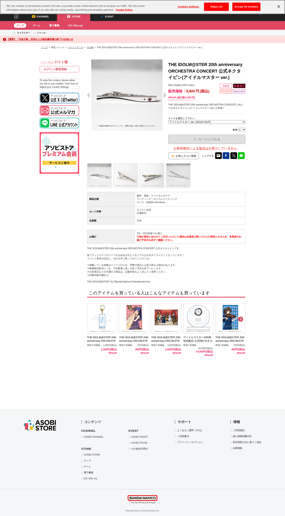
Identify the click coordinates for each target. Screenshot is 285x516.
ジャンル (41, 33)
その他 (90, 47)
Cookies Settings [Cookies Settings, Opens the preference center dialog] (188, 6)
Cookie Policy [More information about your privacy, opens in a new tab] (124, 9)
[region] (142, 7)
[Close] (278, 6)
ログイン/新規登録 (55, 69)
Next (240, 319)
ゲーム (36, 25)
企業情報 (237, 448)
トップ (44, 47)
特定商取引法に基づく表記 (247, 442)
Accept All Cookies (246, 6)
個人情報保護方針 (242, 436)
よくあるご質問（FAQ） (190, 430)
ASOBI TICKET (139, 437)
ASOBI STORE (92, 454)
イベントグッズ (75, 47)
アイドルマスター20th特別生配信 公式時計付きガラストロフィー (197, 341)
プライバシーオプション (190, 442)
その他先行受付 (139, 448)
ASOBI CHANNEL (94, 437)
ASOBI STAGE (139, 442)
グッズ (20, 25)
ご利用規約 (239, 430)
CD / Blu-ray (75, 25)
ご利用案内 (183, 436)
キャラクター (23, 33)
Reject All (216, 6)
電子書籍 (54, 25)
